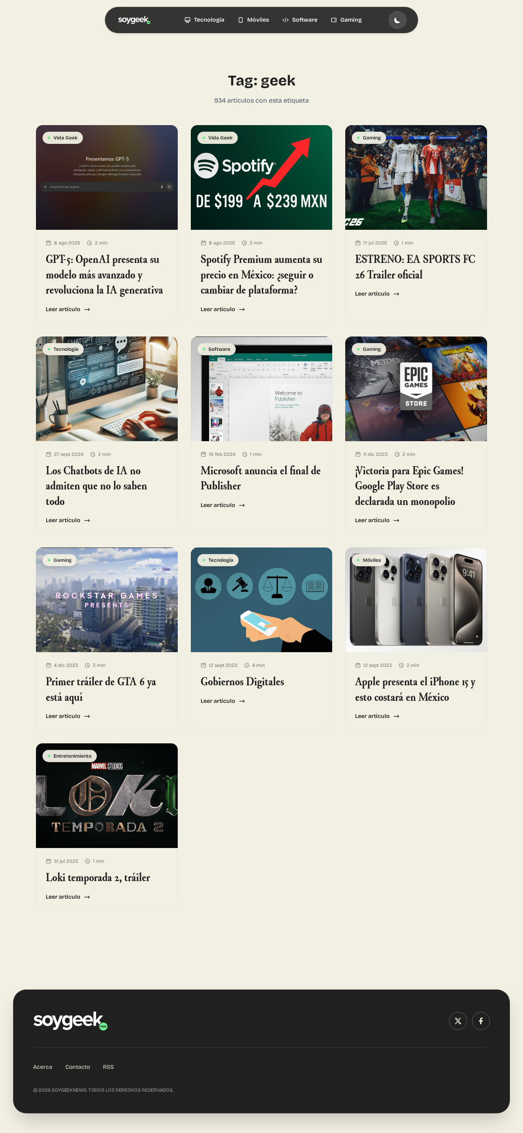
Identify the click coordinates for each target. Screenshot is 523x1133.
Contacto (77, 1066)
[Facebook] (481, 1021)
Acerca (42, 1066)
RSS (108, 1066)
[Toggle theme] (398, 20)
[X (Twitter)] (458, 1021)
